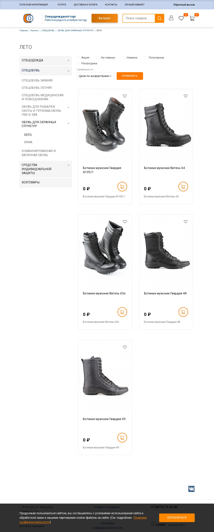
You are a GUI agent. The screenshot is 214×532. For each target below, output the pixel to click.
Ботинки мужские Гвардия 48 (165, 293)
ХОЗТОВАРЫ (31, 182)
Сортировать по (85, 69)
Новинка (132, 57)
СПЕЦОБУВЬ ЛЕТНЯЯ (37, 88)
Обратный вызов (184, 4)
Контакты (111, 4)
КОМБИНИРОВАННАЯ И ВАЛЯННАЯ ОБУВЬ (39, 153)
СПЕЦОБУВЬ (48, 30)
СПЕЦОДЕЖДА (32, 60)
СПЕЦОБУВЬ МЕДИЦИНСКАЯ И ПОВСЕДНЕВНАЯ (43, 97)
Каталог (105, 18)
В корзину (122, 186)
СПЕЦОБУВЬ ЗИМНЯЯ (37, 80)
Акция (85, 57)
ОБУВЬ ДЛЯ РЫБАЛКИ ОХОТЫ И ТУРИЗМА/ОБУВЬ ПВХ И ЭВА (41, 110)
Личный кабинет (135, 4)
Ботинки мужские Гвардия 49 (104, 419)
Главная (23, 30)
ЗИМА (28, 142)
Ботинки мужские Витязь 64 (164, 168)
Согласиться (176, 517)
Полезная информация (33, 4)
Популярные (156, 57)
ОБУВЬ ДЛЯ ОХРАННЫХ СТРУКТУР (75, 30)
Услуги (61, 4)
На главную (108, 57)
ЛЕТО (28, 135)
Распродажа (89, 63)
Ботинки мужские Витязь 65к (104, 293)
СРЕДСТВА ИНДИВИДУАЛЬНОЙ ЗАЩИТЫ (36, 169)
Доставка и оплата (85, 4)
